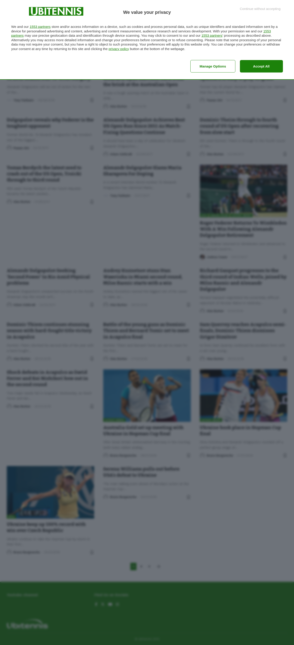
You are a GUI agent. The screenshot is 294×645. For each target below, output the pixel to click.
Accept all (261, 66)
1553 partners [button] (40, 27)
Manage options (213, 66)
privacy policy (119, 49)
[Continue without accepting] (260, 9)
